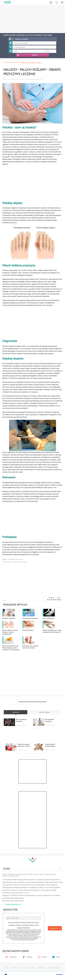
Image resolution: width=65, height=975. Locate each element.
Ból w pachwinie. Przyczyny (21, 720)
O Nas (6, 968)
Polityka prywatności (54, 968)
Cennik (23, 968)
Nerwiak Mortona (27, 630)
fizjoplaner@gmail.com (12, 904)
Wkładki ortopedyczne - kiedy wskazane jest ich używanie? (52, 631)
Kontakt (14, 968)
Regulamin (41, 968)
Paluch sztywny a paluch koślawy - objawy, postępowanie (10, 632)
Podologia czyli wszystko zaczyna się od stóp (30, 647)
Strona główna (7, 62)
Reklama (31, 968)
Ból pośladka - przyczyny (49, 720)
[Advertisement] (32, 18)
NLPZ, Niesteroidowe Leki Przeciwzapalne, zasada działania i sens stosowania (11, 648)
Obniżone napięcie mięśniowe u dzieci (24, 745)
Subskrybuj (55, 928)
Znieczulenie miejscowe (30, 618)
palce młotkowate (48, 618)
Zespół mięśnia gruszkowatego (50, 745)
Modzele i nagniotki (8, 618)
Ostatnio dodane (44, 712)
